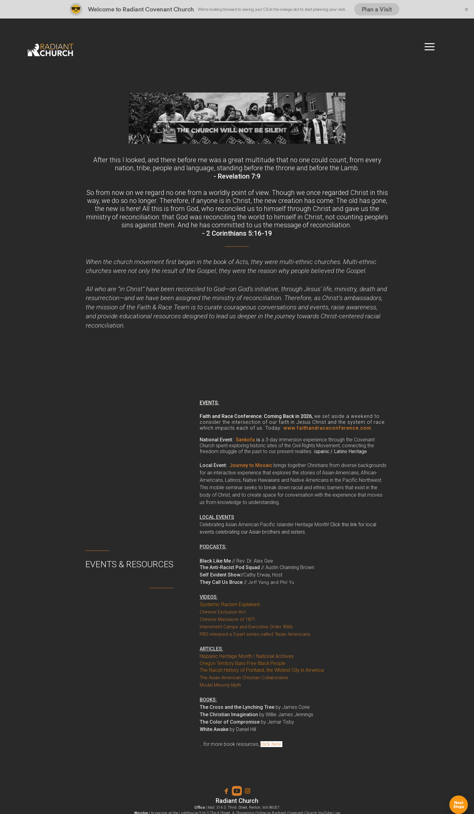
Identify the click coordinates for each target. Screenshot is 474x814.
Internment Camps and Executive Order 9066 (246, 627)
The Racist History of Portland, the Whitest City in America (262, 670)
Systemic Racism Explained (230, 604)
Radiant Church (237, 800)
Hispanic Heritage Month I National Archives (247, 656)
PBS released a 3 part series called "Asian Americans (255, 634)
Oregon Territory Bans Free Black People (242, 663)
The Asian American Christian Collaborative (244, 677)
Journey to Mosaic (251, 465)
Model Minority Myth (220, 685)
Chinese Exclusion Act (223, 612)
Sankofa (245, 440)
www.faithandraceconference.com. (328, 428)
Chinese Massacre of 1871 (227, 619)
